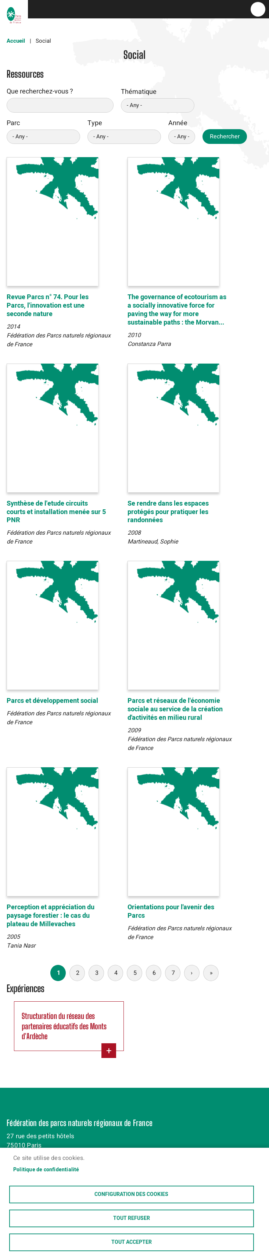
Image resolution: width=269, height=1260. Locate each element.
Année (177, 123)
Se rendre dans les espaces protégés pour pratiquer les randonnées (168, 512)
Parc (13, 123)
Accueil (16, 41)
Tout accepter (131, 1242)
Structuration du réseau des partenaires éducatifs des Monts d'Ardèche (64, 1026)
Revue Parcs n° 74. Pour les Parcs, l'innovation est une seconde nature (48, 306)
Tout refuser (131, 1218)
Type (94, 123)
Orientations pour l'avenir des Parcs (171, 911)
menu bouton (258, 9)
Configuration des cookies (131, 1194)
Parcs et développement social (52, 700)
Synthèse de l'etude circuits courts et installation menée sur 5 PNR (56, 512)
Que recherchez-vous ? (40, 91)
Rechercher (225, 136)
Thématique (139, 91)
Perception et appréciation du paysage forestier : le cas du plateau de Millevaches (50, 916)
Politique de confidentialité (46, 1170)
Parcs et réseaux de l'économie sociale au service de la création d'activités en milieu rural (175, 709)
